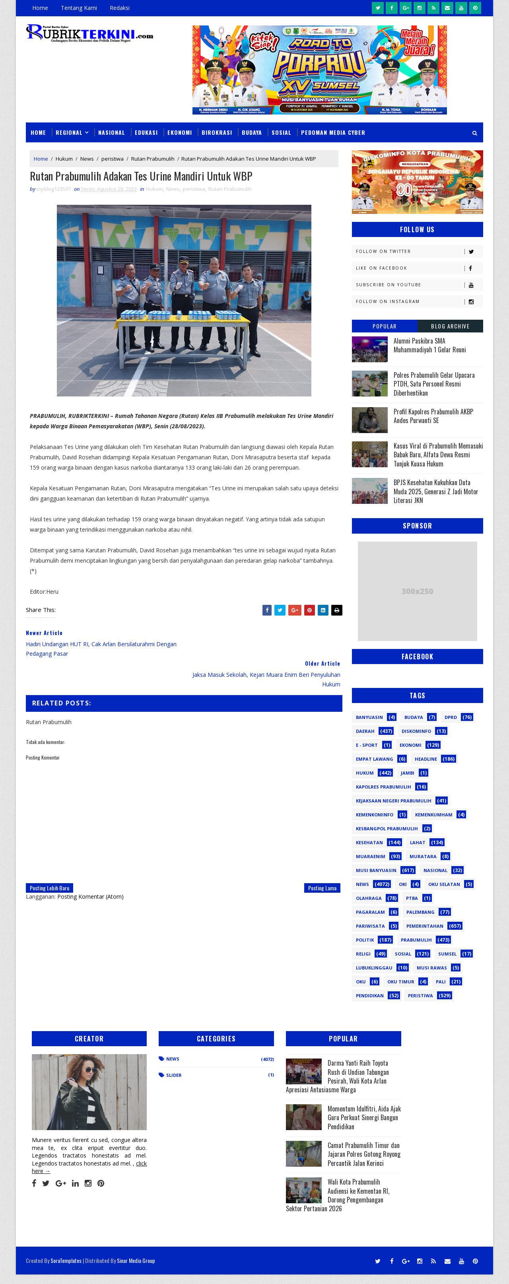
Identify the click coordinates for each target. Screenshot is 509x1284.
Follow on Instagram (419, 301)
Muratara (423, 856)
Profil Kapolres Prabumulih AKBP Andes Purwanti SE (433, 415)
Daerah (365, 731)
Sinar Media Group (136, 1270)
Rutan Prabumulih (153, 158)
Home (40, 8)
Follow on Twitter (419, 251)
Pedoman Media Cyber (333, 132)
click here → (62, 1162)
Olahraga (369, 898)
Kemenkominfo (374, 814)
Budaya (252, 132)
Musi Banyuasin (376, 870)
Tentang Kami (79, 8)
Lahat (417, 842)
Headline (426, 758)
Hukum (64, 158)
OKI (403, 884)
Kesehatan (369, 842)
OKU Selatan (444, 884)
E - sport (367, 745)
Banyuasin (369, 717)
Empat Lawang (374, 758)
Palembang (420, 912)
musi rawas (432, 967)
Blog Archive (450, 325)
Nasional (111, 132)
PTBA (412, 898)
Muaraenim (370, 856)
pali (441, 981)
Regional (69, 132)
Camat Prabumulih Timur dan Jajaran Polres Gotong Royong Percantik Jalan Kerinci (307, 1167)
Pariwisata (370, 926)
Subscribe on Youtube (419, 284)
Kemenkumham (434, 814)
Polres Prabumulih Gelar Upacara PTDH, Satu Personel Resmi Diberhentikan (434, 383)
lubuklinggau (374, 967)
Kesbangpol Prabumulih (387, 828)
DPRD (451, 717)
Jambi (407, 772)
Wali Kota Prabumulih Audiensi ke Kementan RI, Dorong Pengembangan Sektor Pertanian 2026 (307, 1213)
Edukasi (146, 132)
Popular (385, 325)
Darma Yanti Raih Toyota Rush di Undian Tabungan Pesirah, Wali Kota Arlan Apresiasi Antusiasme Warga (308, 1076)
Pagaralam (370, 912)
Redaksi (120, 8)
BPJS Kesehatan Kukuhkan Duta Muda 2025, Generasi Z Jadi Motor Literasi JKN (436, 491)
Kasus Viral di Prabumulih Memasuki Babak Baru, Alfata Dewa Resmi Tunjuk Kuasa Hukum (438, 454)
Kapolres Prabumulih (383, 786)
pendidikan (370, 995)
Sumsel (447, 953)
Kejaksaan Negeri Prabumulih (393, 800)
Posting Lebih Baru (49, 857)
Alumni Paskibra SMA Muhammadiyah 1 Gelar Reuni (430, 345)
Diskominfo (416, 731)
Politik (365, 939)
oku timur (400, 981)
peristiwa (112, 158)
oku (361, 981)
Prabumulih (416, 939)
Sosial (281, 132)
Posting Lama (317, 857)
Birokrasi (217, 132)
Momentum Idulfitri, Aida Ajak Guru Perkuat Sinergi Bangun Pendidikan (308, 1121)
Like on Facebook (419, 268)
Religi (363, 953)
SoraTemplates (66, 1270)
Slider (161, 1075)
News (87, 158)
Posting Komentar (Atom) (90, 866)
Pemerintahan (424, 926)
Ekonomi (179, 132)
